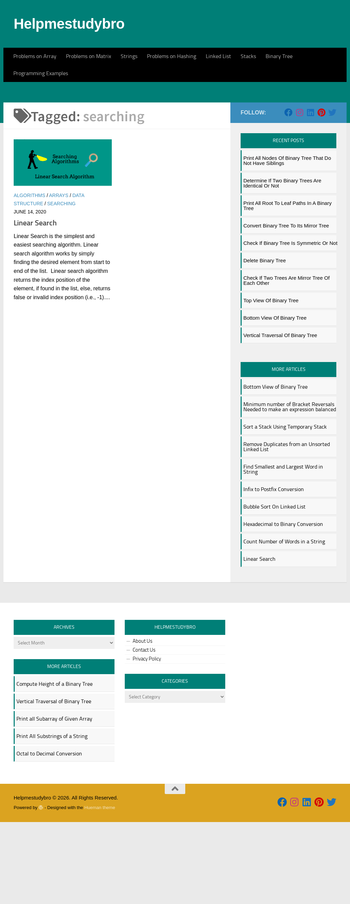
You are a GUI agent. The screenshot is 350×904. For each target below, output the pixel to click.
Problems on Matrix (88, 56)
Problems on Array (34, 56)
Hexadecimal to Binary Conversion (283, 606)
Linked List (218, 56)
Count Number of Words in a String (284, 623)
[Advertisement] (175, 133)
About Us (142, 723)
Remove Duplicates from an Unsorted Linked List (286, 528)
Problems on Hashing (171, 56)
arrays (58, 277)
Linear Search (35, 304)
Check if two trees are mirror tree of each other (286, 362)
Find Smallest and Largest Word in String (283, 551)
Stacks (248, 56)
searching (61, 285)
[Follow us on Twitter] (332, 194)
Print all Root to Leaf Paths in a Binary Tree (287, 287)
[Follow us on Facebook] (288, 194)
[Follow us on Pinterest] (321, 194)
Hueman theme (99, 889)
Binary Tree (279, 56)
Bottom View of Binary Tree (275, 400)
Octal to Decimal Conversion (49, 835)
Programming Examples (40, 73)
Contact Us (144, 732)
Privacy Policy (147, 741)
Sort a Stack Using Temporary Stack (285, 508)
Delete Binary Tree (264, 342)
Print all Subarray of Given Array (54, 800)
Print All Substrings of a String (52, 818)
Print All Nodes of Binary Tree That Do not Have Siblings (287, 242)
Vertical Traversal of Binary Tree (280, 417)
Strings (129, 56)
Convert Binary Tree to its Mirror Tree (286, 307)
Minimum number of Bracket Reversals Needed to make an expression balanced (289, 489)
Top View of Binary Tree (270, 382)
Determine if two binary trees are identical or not (282, 265)
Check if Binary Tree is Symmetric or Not (290, 325)
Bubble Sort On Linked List (274, 588)
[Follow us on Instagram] (299, 194)
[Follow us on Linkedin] (310, 194)
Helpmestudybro (69, 24)
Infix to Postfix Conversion (273, 571)
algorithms (29, 277)
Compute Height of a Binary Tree (54, 766)
